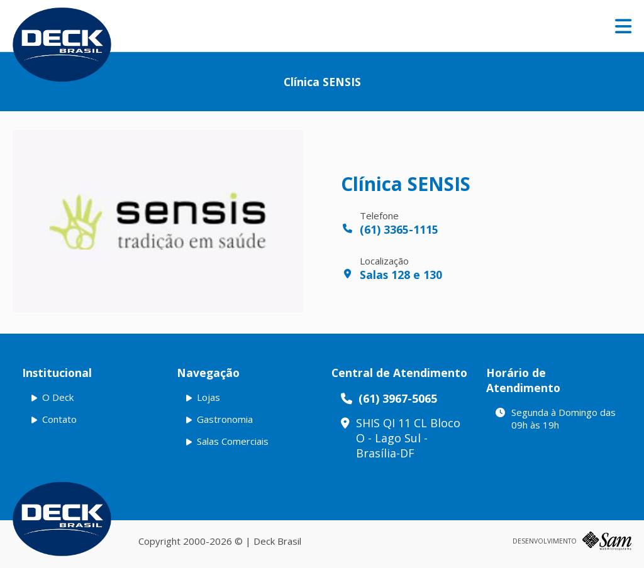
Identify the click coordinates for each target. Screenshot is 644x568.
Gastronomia (225, 419)
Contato (59, 419)
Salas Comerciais (233, 441)
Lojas (208, 397)
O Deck (58, 397)
